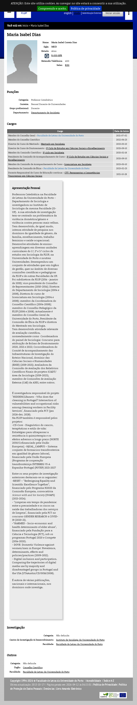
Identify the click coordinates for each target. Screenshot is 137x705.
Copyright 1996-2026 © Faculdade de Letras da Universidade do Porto (47, 681)
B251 (67, 65)
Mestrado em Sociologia (53, 143)
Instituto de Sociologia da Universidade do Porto (80, 639)
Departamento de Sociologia (45, 112)
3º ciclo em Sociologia (53, 152)
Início (25, 25)
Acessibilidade (93, 681)
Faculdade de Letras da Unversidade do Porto (66, 168)
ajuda (77, 13)
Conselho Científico (32, 667)
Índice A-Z (109, 681)
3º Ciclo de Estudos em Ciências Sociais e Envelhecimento (75, 148)
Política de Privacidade (105, 684)
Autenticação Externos (91, 13)
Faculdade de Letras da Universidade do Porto (60, 135)
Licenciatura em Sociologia (77, 164)
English (68, 13)
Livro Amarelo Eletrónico (69, 689)
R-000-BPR (56, 55)
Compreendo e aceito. (52, 8)
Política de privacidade (85, 8)
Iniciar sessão (113, 13)
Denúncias (49, 689)
